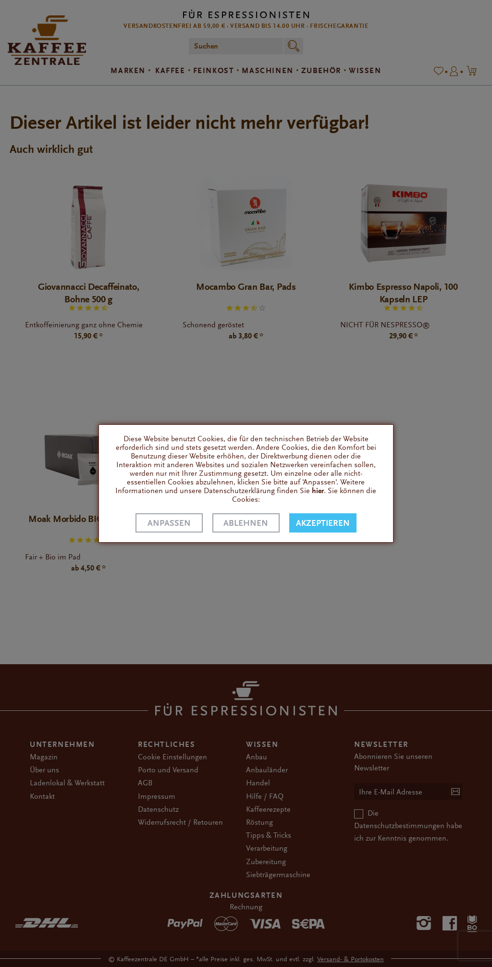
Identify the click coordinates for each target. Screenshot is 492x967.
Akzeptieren (323, 523)
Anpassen (169, 523)
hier (318, 490)
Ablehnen (245, 523)
